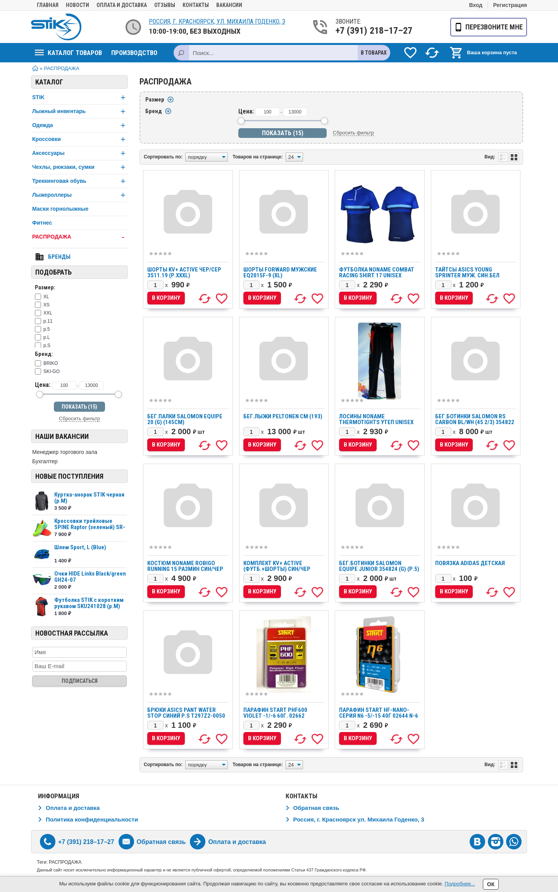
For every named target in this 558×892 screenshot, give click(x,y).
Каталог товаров (68, 53)
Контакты (196, 5)
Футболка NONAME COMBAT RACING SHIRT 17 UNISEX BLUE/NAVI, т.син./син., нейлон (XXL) (376, 278)
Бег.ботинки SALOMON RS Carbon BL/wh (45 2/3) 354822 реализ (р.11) (474, 422)
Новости (77, 5)
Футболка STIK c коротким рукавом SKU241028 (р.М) (89, 603)
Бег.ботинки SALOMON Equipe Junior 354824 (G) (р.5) (379, 566)
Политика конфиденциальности (92, 819)
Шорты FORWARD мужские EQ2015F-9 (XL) (280, 272)
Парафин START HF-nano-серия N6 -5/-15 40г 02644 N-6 (378, 712)
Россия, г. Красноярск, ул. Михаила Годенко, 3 (217, 21)
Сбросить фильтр (79, 418)
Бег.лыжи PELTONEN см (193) (282, 416)
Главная (48, 5)
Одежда (80, 125)
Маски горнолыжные (60, 209)
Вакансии (229, 5)
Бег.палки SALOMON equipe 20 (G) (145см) (184, 419)
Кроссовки (80, 139)
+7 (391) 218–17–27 (366, 30)
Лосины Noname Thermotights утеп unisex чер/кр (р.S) (376, 422)
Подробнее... (460, 884)
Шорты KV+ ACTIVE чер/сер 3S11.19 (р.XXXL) (184, 272)
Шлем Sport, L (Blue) (80, 547)
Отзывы (164, 5)
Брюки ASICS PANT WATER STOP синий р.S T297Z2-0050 (186, 712)
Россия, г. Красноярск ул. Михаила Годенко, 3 (358, 819)
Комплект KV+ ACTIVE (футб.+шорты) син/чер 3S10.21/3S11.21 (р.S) (276, 569)
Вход (475, 5)
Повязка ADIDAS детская (470, 563)
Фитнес (42, 223)
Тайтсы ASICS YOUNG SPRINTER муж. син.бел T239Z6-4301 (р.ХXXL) (467, 275)
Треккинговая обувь (80, 181)
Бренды (59, 256)
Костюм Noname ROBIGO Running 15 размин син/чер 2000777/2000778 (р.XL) (185, 569)
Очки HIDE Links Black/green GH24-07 (90, 576)
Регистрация (510, 5)
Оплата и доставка (121, 5)
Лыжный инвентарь (80, 111)
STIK (80, 97)
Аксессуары (80, 153)
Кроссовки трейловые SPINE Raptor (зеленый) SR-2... (89, 527)
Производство (134, 53)
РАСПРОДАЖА (80, 237)
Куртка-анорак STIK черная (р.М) (89, 497)
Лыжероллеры (80, 195)
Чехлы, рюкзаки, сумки (80, 167)
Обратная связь (316, 807)
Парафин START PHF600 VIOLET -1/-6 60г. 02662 (275, 712)
